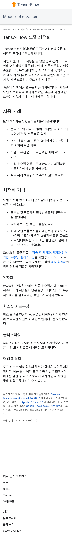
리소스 (24, 29)
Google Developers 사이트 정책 (43, 405)
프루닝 (14, 257)
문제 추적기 (9, 518)
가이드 (63, 29)
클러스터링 (27, 257)
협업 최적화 (58, 262)
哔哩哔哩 (8, 501)
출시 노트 (8, 524)
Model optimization (20, 16)
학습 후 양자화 (41, 253)
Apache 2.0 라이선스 (33, 402)
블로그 (7, 483)
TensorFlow (9, 29)
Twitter (7, 495)
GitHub (7, 489)
